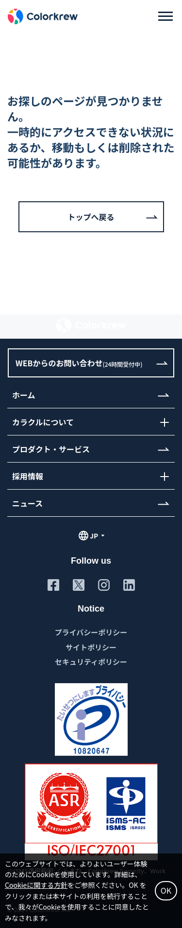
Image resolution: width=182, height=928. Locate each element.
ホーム (23, 395)
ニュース (27, 503)
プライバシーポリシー (91, 632)
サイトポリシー (91, 647)
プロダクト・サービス (51, 449)
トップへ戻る (90, 217)
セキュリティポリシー (91, 662)
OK (166, 890)
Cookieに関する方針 (36, 885)
